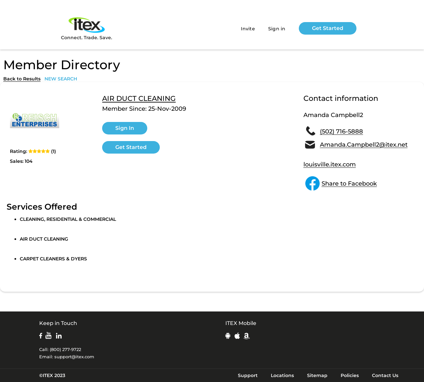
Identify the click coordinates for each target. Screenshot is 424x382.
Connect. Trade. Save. (86, 28)
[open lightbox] (34, 120)
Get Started (327, 28)
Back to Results (22, 79)
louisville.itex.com (329, 164)
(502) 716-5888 (341, 131)
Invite (248, 29)
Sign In (124, 128)
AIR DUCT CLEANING (139, 98)
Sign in (277, 29)
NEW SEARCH (60, 79)
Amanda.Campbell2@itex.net (364, 144)
